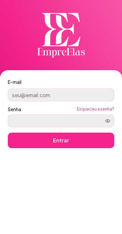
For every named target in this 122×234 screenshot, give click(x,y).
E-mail (14, 82)
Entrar (61, 140)
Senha (14, 109)
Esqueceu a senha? (95, 109)
